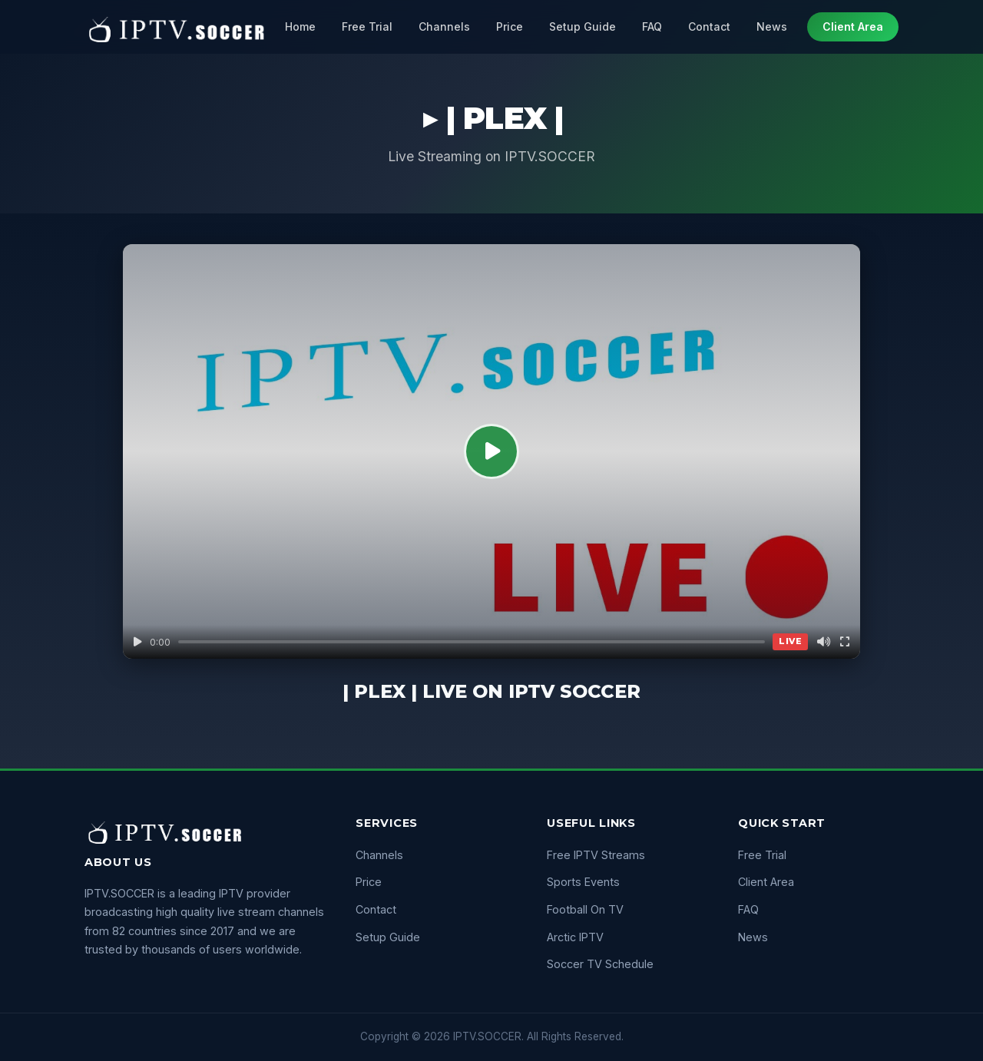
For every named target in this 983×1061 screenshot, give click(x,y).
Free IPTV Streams (596, 854)
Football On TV (585, 909)
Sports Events (583, 881)
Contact (709, 26)
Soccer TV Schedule (600, 963)
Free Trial (367, 26)
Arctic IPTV (575, 937)
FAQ (652, 26)
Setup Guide (582, 26)
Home (300, 26)
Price (509, 26)
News (771, 26)
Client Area (852, 26)
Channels (444, 26)
